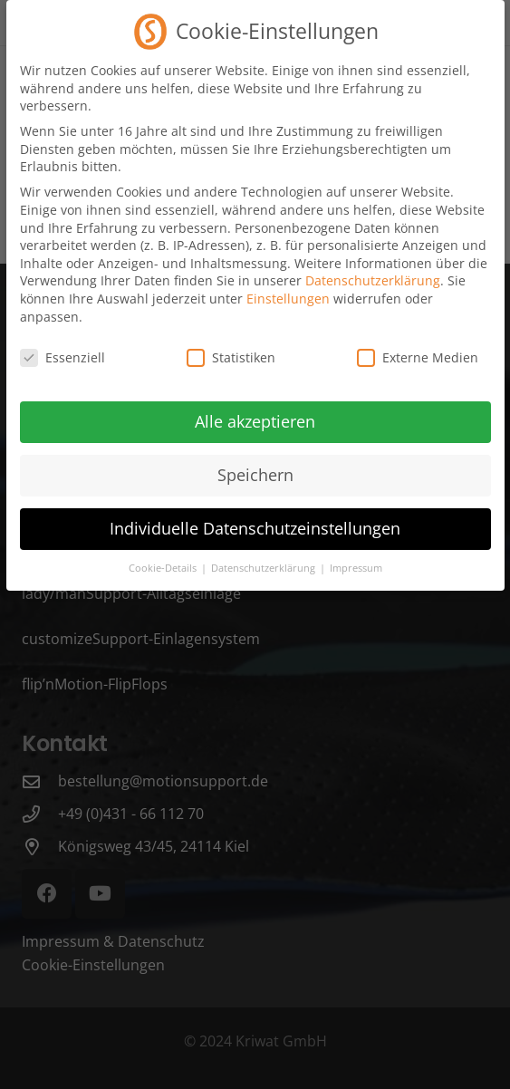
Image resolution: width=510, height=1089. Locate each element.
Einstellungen (288, 286)
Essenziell (62, 345)
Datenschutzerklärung (372, 268)
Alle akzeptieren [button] (255, 409)
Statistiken (231, 345)
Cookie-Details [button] (164, 556)
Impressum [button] (356, 556)
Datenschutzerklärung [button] (264, 556)
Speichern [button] (255, 463)
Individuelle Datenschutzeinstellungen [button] (255, 516)
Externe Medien (417, 345)
